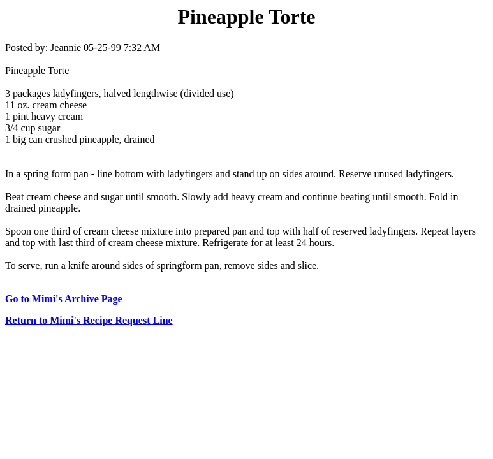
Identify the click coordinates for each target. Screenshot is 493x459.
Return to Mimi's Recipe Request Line (89, 320)
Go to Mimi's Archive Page (63, 298)
